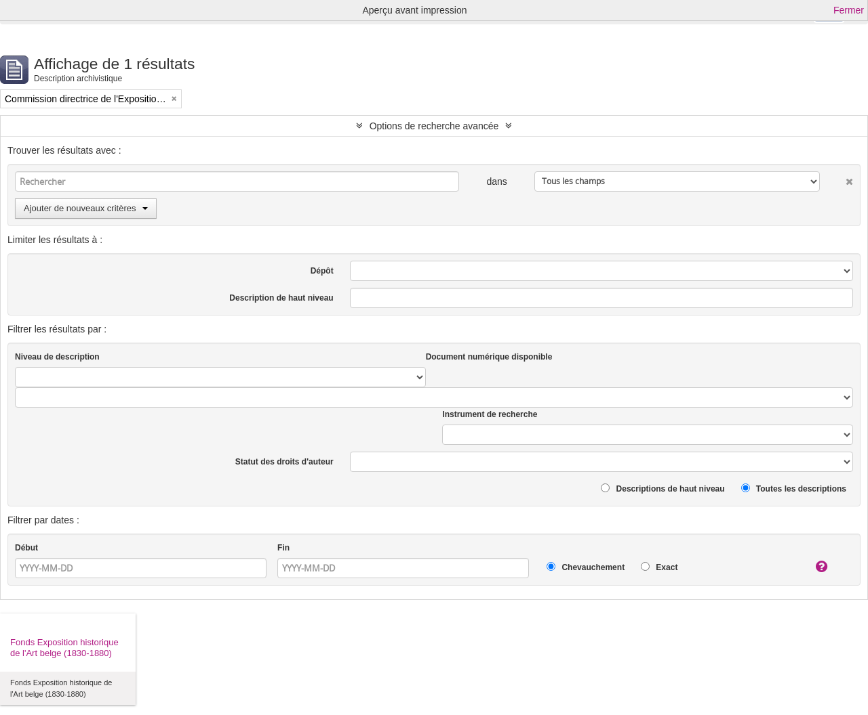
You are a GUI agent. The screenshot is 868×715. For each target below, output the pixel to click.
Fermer (848, 10)
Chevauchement (586, 567)
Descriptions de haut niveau (662, 488)
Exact (659, 567)
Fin (283, 547)
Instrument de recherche (489, 414)
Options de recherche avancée (434, 126)
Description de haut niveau (281, 298)
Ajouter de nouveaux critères (86, 208)
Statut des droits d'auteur (284, 462)
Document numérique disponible (489, 357)
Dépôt (322, 271)
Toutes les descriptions (793, 488)
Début (26, 547)
